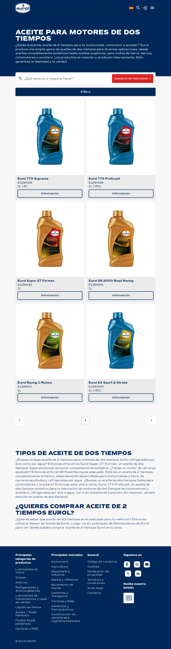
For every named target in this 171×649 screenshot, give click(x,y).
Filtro (86, 92)
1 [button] (85, 420)
